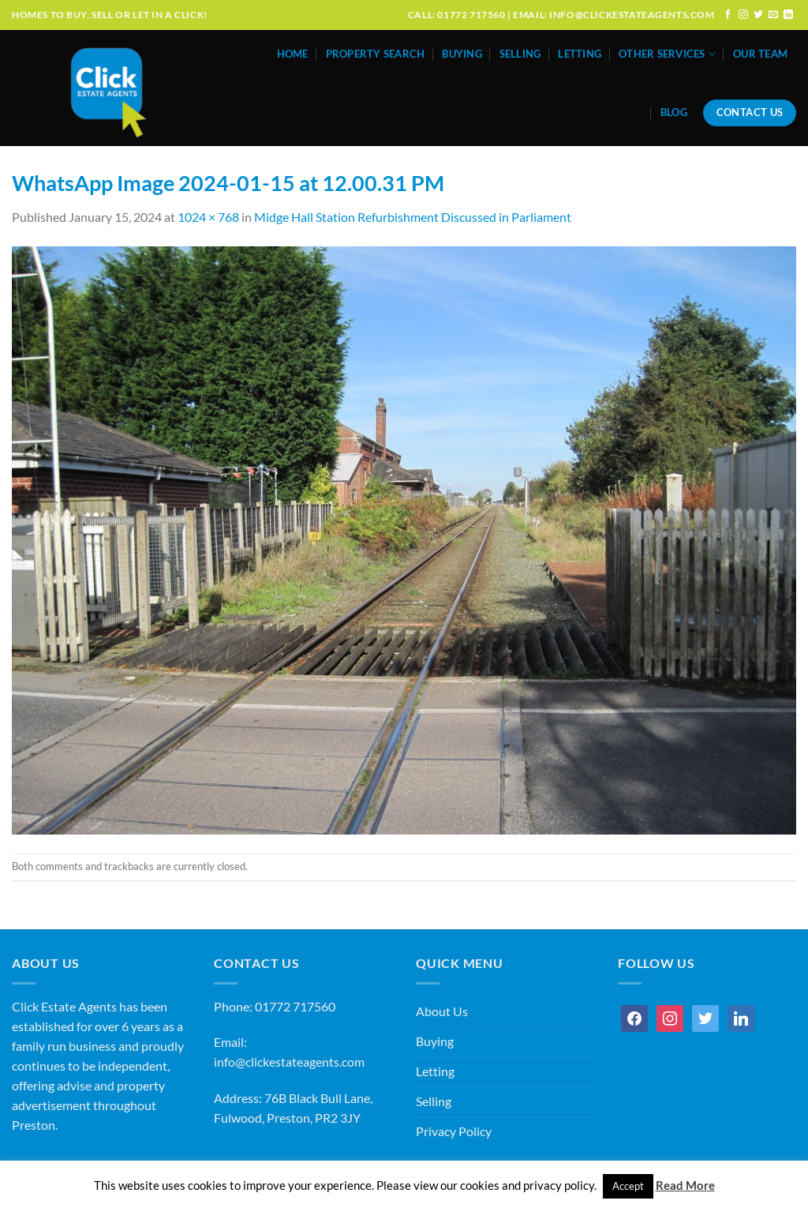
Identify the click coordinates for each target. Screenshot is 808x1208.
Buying (462, 54)
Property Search (375, 54)
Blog (673, 112)
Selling (520, 54)
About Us (442, 1011)
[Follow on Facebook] (728, 14)
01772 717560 (295, 1007)
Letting (579, 54)
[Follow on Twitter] (758, 14)
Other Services (667, 54)
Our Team (760, 54)
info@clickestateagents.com (289, 1062)
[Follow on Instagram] (743, 14)
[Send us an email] (773, 14)
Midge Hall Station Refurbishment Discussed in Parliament (412, 217)
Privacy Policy (454, 1131)
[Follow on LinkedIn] (788, 14)
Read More (685, 1185)
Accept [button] (628, 1186)
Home (293, 54)
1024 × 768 (208, 217)
